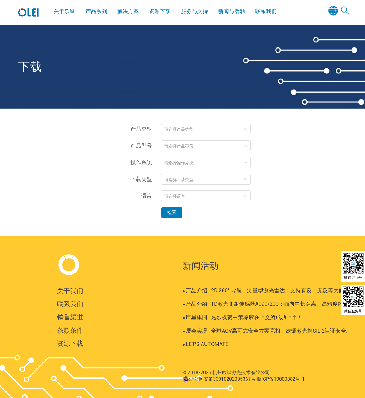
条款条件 (70, 330)
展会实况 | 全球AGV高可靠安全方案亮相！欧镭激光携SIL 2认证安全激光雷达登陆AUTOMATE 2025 (266, 331)
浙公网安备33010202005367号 (222, 379)
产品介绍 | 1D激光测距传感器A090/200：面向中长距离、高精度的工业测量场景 (266, 304)
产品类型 (141, 129)
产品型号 (141, 145)
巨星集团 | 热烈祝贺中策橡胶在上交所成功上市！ (242, 317)
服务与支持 (194, 11)
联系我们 (266, 11)
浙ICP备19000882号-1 (281, 379)
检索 (172, 212)
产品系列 (96, 11)
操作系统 (141, 162)
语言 (146, 196)
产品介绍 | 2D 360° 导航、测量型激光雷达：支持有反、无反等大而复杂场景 (266, 290)
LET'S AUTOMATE (205, 344)
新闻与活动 (231, 11)
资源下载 (160, 11)
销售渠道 (70, 317)
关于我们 (70, 291)
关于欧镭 (64, 11)
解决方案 (128, 11)
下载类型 (141, 179)
